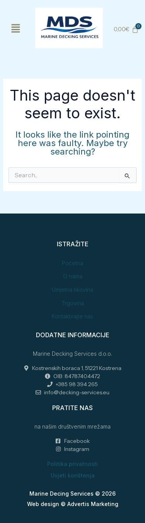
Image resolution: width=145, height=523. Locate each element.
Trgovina (72, 303)
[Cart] (126, 29)
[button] (15, 28)
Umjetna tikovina (72, 289)
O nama (72, 276)
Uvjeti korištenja (73, 475)
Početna (72, 263)
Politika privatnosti (72, 464)
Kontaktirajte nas (72, 316)
